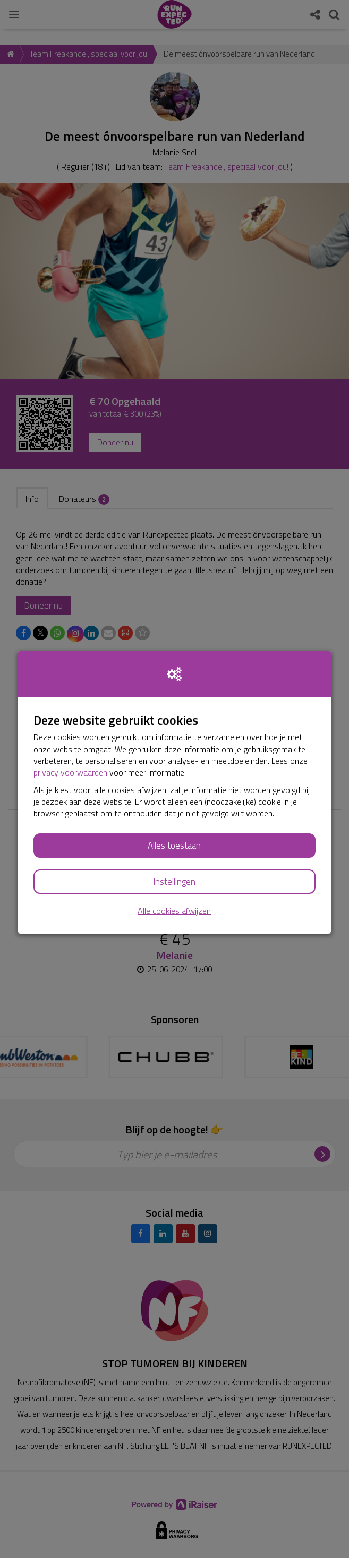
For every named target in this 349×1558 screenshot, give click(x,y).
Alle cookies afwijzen (174, 911)
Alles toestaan (174, 845)
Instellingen (174, 881)
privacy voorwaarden (70, 772)
